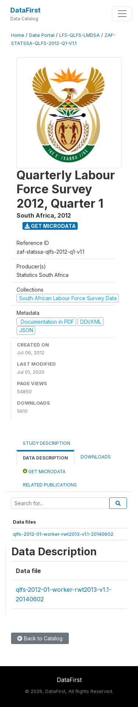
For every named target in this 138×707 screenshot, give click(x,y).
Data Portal (41, 35)
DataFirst (25, 10)
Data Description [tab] (45, 458)
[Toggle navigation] (122, 13)
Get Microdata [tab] (44, 471)
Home (17, 35)
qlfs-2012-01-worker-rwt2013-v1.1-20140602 (63, 534)
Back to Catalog (40, 638)
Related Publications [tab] (50, 485)
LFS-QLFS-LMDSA (79, 35)
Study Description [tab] (46, 443)
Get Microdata (50, 226)
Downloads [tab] (96, 457)
